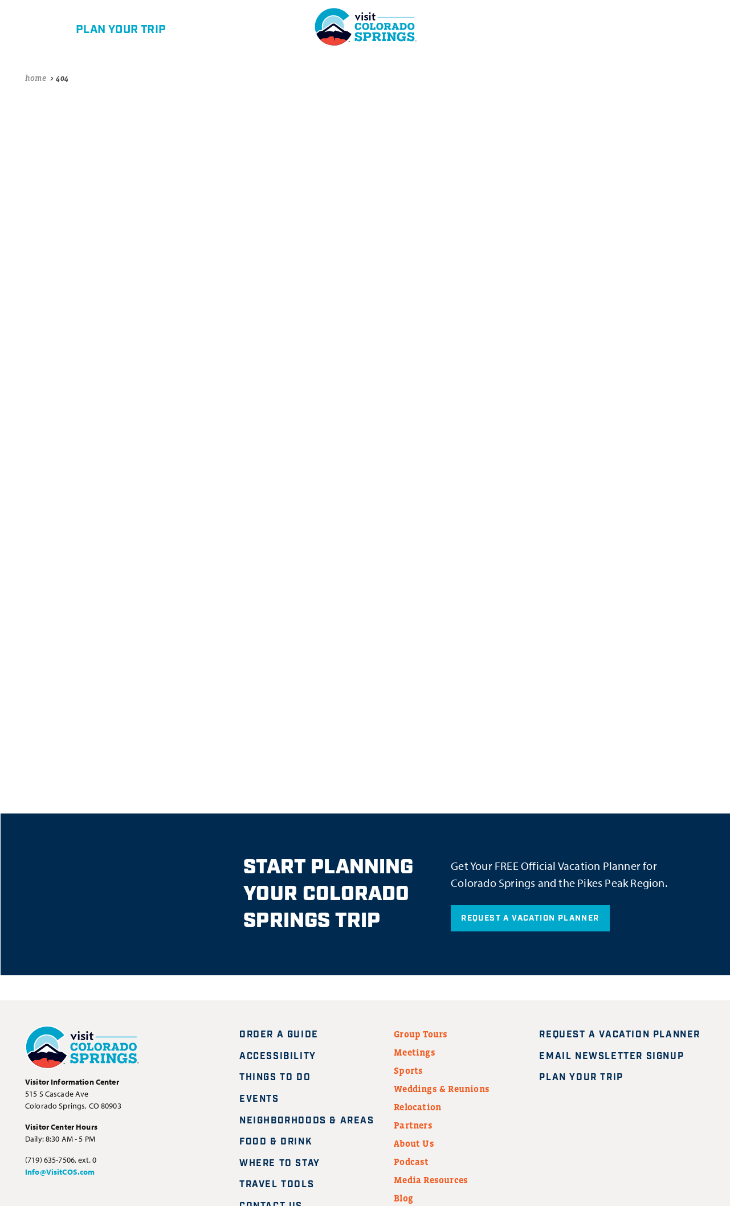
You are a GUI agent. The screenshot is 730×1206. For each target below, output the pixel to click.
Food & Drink (275, 1142)
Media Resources (431, 1180)
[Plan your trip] (102, 26)
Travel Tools (276, 1185)
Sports (408, 1070)
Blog (403, 1198)
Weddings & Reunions (442, 1089)
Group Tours (420, 1034)
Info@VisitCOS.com (60, 1172)
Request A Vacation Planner (530, 918)
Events (259, 1099)
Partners (413, 1125)
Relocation (417, 1107)
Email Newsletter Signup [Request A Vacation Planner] (618, 1056)
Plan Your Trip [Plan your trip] (588, 1078)
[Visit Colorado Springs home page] (82, 1049)
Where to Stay (279, 1164)
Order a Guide (279, 1035)
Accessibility (277, 1056)
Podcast (411, 1161)
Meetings (414, 1052)
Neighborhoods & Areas (306, 1121)
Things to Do (275, 1078)
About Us (414, 1143)
